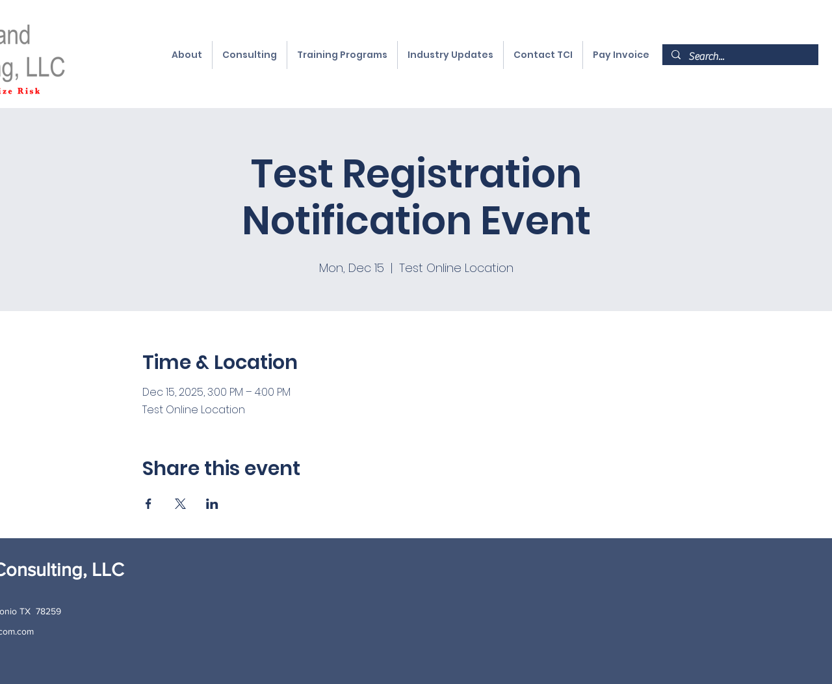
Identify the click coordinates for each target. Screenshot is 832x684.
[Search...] (739, 56)
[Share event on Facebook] (148, 504)
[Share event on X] (180, 504)
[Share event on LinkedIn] (212, 504)
